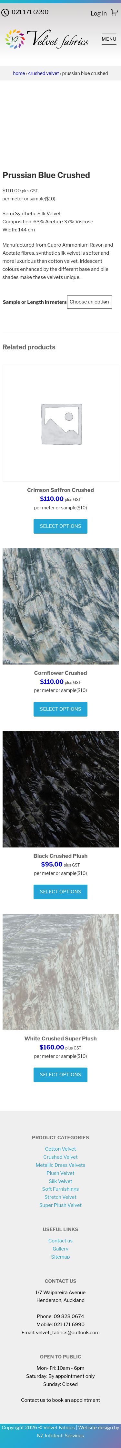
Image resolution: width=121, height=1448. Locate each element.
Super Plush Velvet (60, 1205)
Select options (60, 526)
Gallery (60, 1249)
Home (19, 73)
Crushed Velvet (43, 73)
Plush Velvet (60, 1173)
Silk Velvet (60, 1181)
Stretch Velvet (60, 1197)
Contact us (60, 1241)
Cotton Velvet (60, 1149)
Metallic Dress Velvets (61, 1165)
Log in (98, 13)
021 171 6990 (30, 12)
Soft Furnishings (60, 1189)
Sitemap (60, 1257)
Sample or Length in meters (35, 302)
